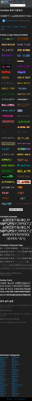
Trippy (3, 393)
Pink (2, 381)
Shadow (15, 386)
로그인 (29, 5)
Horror (9, 27)
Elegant (3, 366)
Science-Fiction (17, 385)
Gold (2, 371)
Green (15, 373)
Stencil (3, 392)
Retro (14, 383)
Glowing (15, 369)
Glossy (3, 369)
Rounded (4, 385)
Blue (14, 359)
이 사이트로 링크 (20, 399)
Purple (15, 381)
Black (3, 359)
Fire (14, 366)
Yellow (15, 395)
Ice (2, 376)
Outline (15, 380)
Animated (15, 357)
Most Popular (4, 357)
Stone (14, 392)
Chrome (15, 362)
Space (3, 390)
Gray (2, 373)
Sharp (2, 29)
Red (2, 383)
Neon (14, 378)
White (2, 395)
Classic (3, 364)
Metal (2, 378)
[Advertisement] (16, 338)
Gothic (3, 27)
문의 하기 (10, 399)
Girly (14, 368)
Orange (3, 380)
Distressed (16, 364)
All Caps (15, 27)
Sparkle (15, 390)
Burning (15, 361)
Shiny (14, 388)
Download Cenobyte (10, 20)
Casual (3, 362)
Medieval (23, 27)
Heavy (3, 374)
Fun (2, 368)
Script (2, 386)
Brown (3, 361)
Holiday (15, 374)
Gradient (15, 371)
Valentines (16, 393)
